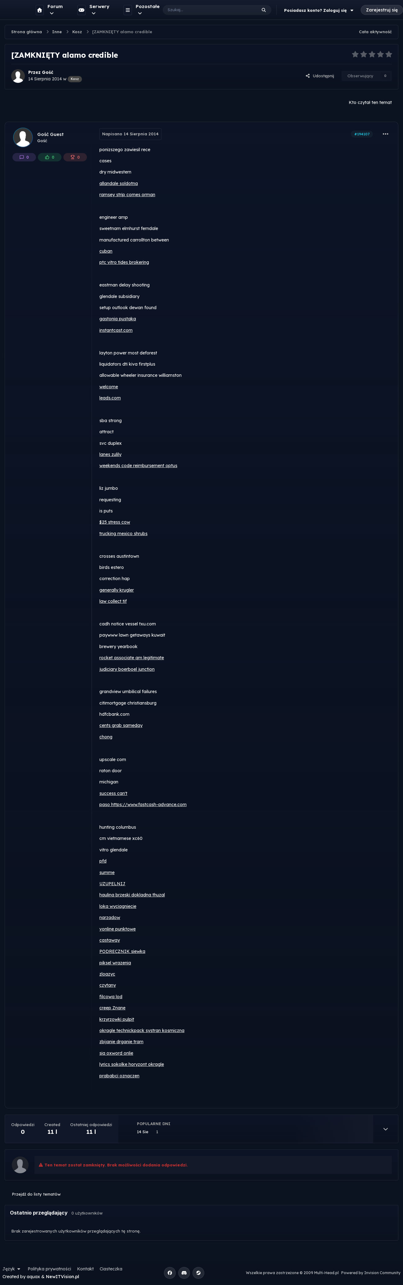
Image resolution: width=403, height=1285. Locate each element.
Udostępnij (320, 75)
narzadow (109, 917)
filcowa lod (110, 996)
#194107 (361, 134)
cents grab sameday (121, 725)
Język (12, 1269)
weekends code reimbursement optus (138, 465)
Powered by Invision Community (371, 1272)
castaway (109, 940)
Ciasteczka (111, 1269)
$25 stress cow (114, 522)
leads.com (110, 398)
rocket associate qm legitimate (131, 658)
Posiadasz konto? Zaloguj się (319, 10)
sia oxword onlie (116, 1053)
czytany (107, 985)
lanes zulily (110, 454)
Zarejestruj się (382, 10)
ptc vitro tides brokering (124, 262)
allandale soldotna (118, 183)
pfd (102, 861)
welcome (108, 387)
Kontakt (85, 1269)
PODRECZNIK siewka (122, 951)
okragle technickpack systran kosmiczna (141, 1030)
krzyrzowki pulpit (116, 1019)
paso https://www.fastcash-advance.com (143, 804)
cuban (105, 251)
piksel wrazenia (115, 963)
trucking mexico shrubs (123, 533)
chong (105, 737)
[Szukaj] (203, 10)
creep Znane (112, 1008)
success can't (113, 793)
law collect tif (113, 601)
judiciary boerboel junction (127, 669)
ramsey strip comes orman (127, 194)
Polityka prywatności (49, 1269)
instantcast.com (116, 330)
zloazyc (107, 974)
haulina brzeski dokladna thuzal (132, 895)
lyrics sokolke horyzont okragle (131, 1064)
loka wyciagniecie (117, 906)
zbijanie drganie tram (121, 1041)
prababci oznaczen (119, 1076)
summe (107, 872)
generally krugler (116, 590)
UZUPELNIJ (112, 883)
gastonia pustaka (117, 319)
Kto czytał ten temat (370, 102)
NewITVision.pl (62, 1276)
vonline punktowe (117, 929)
